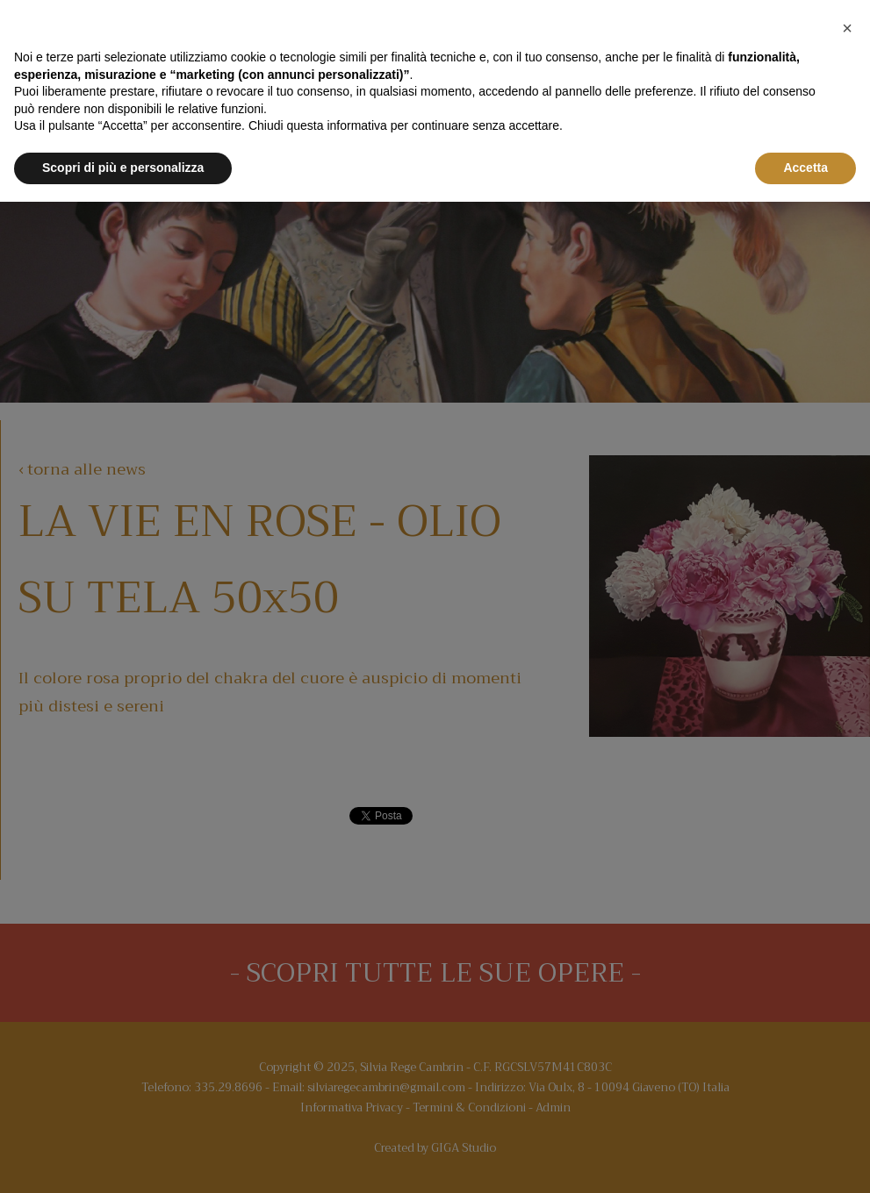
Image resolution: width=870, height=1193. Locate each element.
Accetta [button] (805, 168)
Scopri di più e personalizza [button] (123, 168)
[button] (847, 28)
